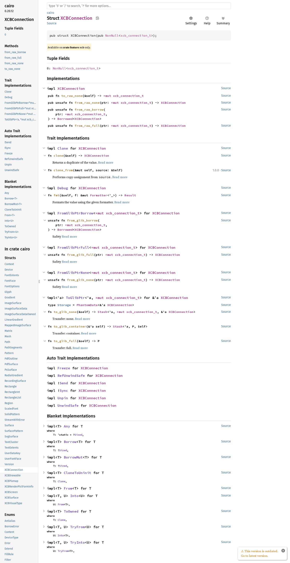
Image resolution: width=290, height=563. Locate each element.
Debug (62, 188)
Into (74, 496)
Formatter (98, 195)
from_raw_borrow (89, 109)
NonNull (112, 35)
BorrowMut (73, 457)
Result (130, 195)
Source (52, 23)
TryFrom (77, 527)
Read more (105, 162)
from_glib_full (80, 255)
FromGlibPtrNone (73, 272)
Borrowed (65, 119)
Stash (102, 312)
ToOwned (71, 511)
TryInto (77, 542)
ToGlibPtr (75, 297)
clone (58, 155)
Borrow (70, 442)
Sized (78, 434)
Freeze (63, 368)
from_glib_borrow (82, 220)
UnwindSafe (68, 405)
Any (67, 426)
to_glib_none (65, 312)
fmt (56, 195)
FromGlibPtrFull (73, 247)
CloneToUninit (77, 473)
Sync (64, 390)
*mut (108, 96)
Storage (64, 305)
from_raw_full (87, 126)
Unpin (62, 398)
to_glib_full (65, 341)
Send (64, 383)
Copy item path (97, 18)
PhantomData (87, 305)
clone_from (63, 170)
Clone (62, 148)
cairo (50, 13)
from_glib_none (80, 280)
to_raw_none (71, 96)
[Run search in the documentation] (139, 6)
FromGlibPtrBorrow (75, 213)
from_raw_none (87, 103)
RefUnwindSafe (71, 375)
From (68, 488)
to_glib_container (70, 326)
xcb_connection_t (135, 35)
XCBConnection (71, 88)
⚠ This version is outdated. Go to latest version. (259, 553)
